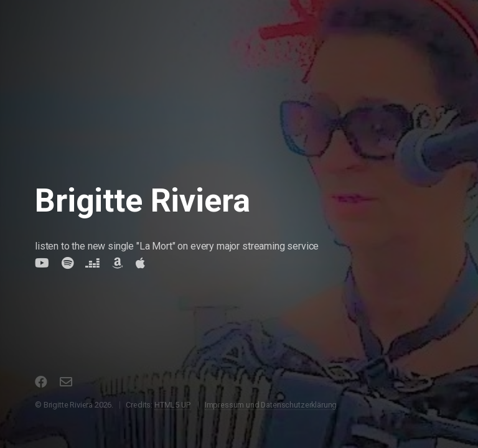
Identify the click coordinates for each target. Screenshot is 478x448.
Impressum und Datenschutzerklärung (271, 404)
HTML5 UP (172, 404)
